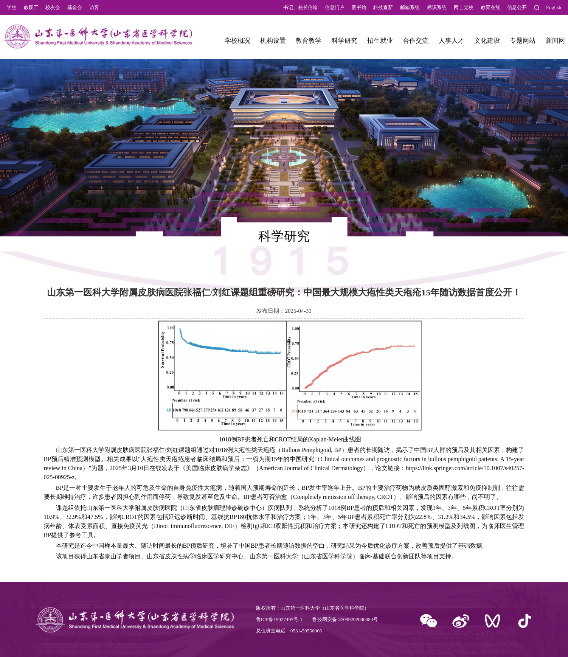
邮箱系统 (410, 7)
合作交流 (415, 40)
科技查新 (383, 7)
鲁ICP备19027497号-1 (279, 619)
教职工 (31, 7)
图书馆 (359, 7)
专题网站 (522, 40)
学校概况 (237, 40)
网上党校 (463, 7)
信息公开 (517, 7)
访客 (94, 7)
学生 (12, 7)
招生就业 (380, 40)
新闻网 (555, 40)
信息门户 (335, 7)
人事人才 (451, 40)
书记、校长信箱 (300, 7)
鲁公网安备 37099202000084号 (345, 619)
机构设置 (273, 40)
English (553, 7)
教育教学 (308, 40)
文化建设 (487, 40)
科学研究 (344, 40)
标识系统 (437, 7)
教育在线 (490, 7)
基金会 (74, 7)
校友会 (52, 7)
